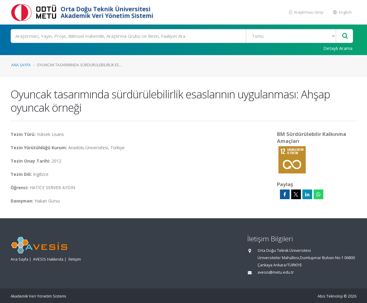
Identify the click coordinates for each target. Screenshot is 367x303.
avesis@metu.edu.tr (276, 272)
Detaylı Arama (337, 48)
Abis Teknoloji (330, 296)
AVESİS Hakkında (48, 259)
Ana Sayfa (21, 64)
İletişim (74, 259)
